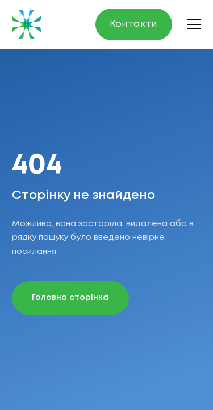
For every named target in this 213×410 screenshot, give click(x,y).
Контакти (133, 24)
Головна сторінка (70, 298)
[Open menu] (194, 24)
